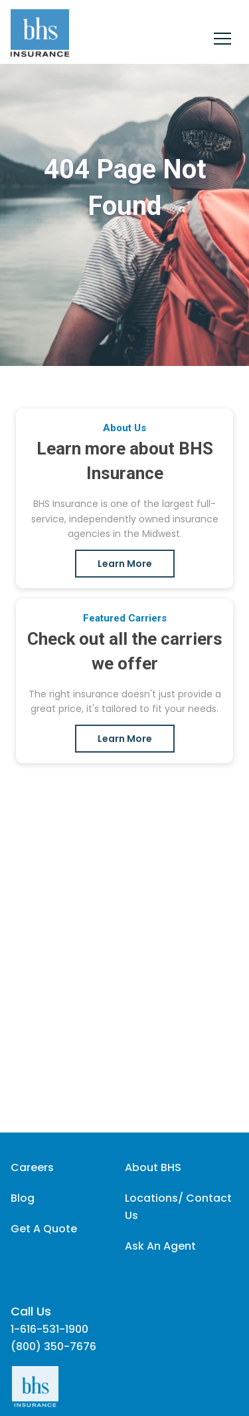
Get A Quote (44, 1228)
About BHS (153, 1167)
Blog (23, 1198)
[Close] (222, 41)
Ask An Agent (160, 1246)
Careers (32, 1167)
